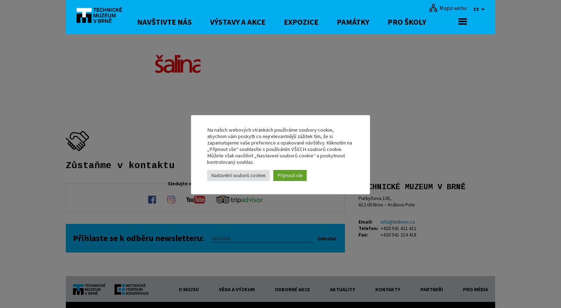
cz (476, 8)
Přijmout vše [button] (290, 175)
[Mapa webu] (448, 8)
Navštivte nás (182, 22)
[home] (103, 16)
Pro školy (424, 22)
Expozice (318, 22)
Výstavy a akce (255, 22)
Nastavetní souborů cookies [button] (238, 175)
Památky (370, 22)
